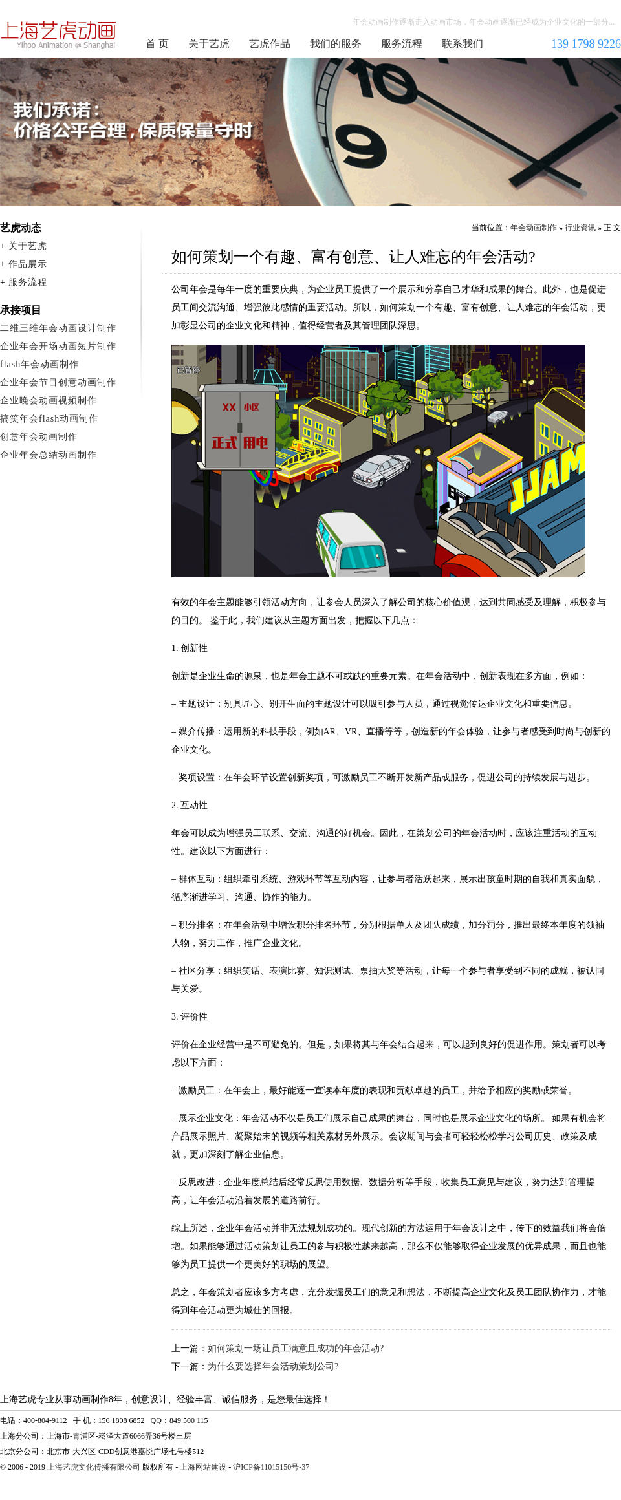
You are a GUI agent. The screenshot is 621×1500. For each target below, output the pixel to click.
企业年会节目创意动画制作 (58, 382)
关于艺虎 (209, 43)
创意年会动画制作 (39, 437)
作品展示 (27, 264)
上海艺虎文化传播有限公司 (93, 1467)
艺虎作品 (269, 43)
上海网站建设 (203, 1467)
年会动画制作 (59, 34)
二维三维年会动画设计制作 (58, 328)
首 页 (157, 43)
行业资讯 (580, 227)
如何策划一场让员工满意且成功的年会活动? (296, 1348)
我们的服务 (336, 43)
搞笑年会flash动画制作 (49, 418)
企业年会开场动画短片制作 (58, 346)
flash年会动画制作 (39, 364)
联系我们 (462, 43)
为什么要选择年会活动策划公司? (273, 1366)
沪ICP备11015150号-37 (271, 1467)
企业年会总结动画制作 (48, 455)
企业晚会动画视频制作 (48, 400)
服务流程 (401, 43)
